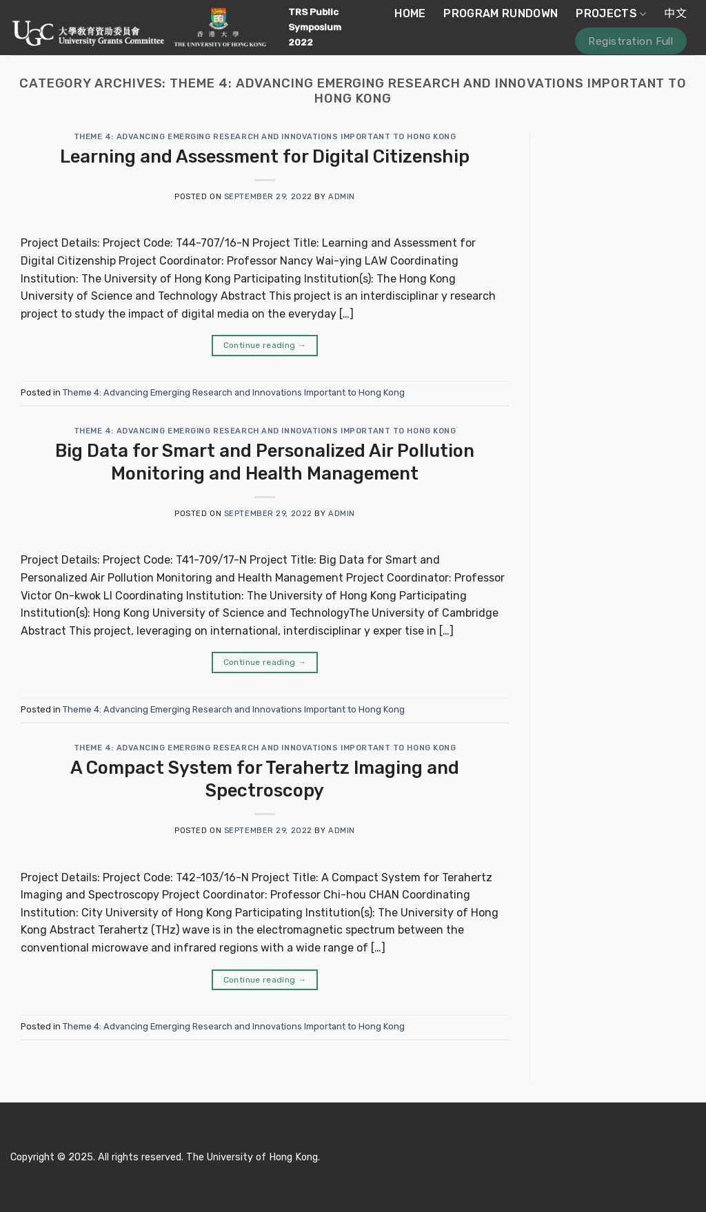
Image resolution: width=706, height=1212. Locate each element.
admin (341, 196)
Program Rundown (500, 13)
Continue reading (265, 345)
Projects (611, 14)
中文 (675, 13)
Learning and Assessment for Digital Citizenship (265, 156)
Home (409, 13)
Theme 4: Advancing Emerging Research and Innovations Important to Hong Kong (265, 136)
